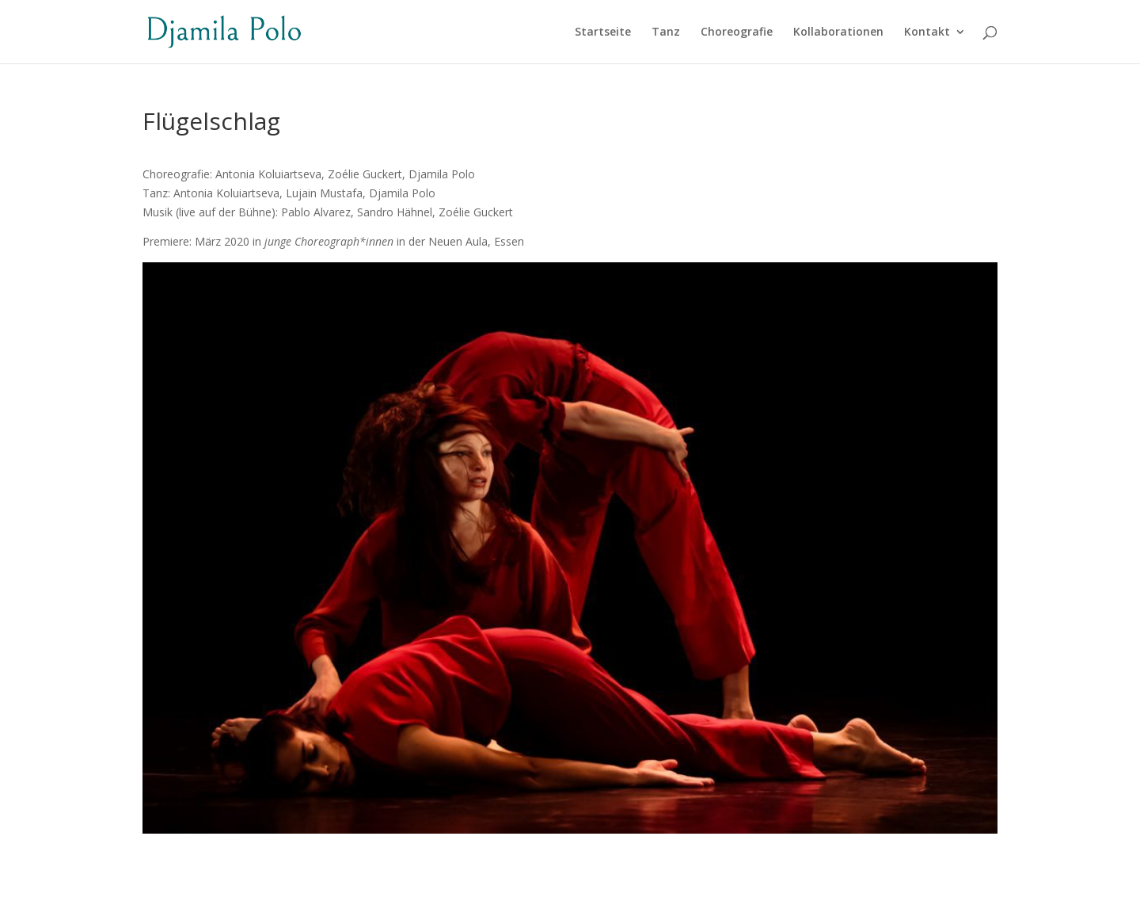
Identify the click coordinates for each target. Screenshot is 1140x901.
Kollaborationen (838, 32)
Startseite (603, 32)
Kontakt (927, 32)
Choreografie (737, 32)
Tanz (666, 32)
